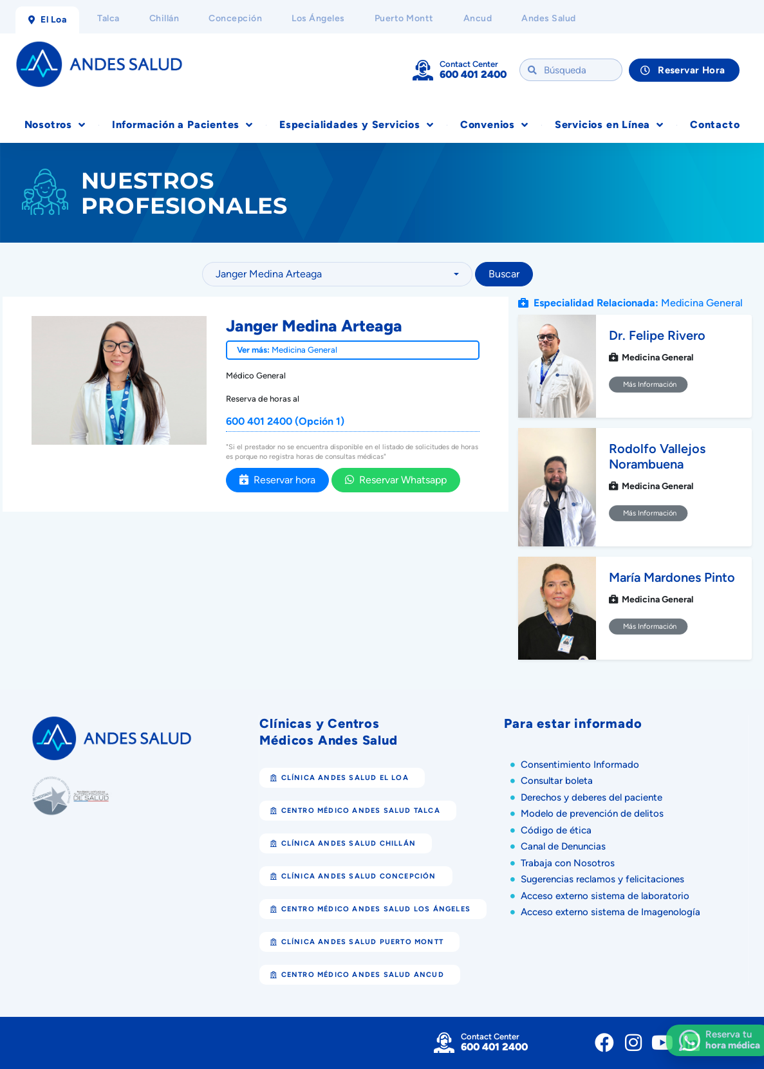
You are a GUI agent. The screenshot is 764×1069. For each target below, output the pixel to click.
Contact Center (469, 64)
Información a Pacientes (182, 124)
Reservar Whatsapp (396, 480)
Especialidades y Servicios (356, 124)
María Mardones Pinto (672, 577)
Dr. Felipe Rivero (657, 335)
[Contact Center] (423, 70)
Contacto (715, 124)
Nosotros (55, 124)
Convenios (494, 124)
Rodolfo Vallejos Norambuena (657, 456)
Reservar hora (277, 480)
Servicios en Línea (609, 124)
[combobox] (337, 274)
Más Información (648, 384)
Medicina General (304, 350)
